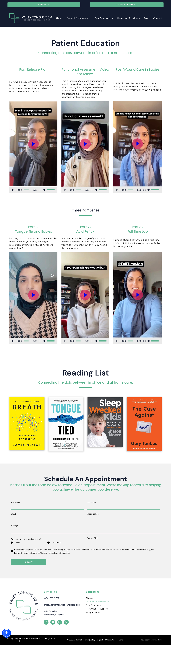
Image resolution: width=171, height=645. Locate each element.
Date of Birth (92, 538)
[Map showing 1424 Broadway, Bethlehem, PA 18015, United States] (138, 607)
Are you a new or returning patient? (26, 539)
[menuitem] (59, 18)
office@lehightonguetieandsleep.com (62, 604)
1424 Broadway (51, 611)
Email (13, 514)
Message (14, 525)
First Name (15, 502)
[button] (33, 147)
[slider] (26, 189)
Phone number (93, 514)
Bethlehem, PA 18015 (54, 614)
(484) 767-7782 (51, 598)
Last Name (91, 502)
